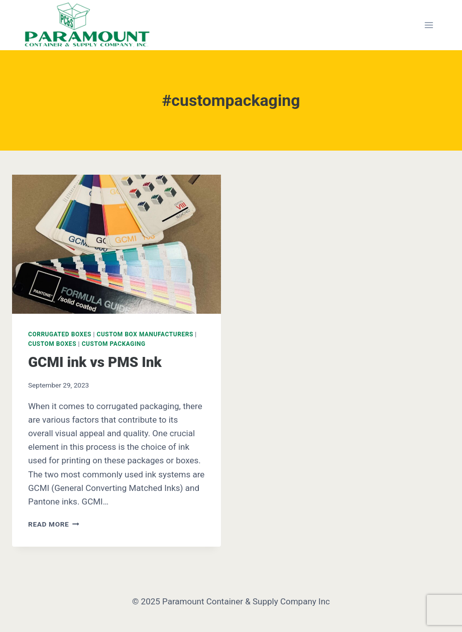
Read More (53, 524)
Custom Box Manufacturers (145, 334)
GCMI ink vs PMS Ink (95, 362)
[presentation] (116, 244)
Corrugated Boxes (59, 334)
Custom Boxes (52, 343)
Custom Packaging (114, 343)
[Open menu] (428, 25)
